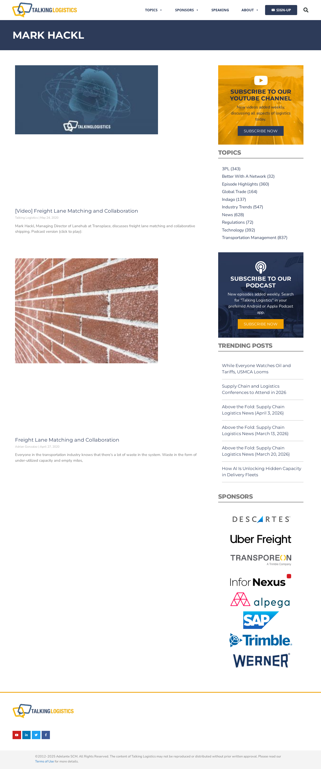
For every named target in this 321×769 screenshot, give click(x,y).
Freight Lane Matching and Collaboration (67, 440)
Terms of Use (44, 761)
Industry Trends (237, 207)
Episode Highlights (240, 184)
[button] (306, 10)
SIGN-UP (283, 10)
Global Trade (234, 192)
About (250, 10)
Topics (154, 10)
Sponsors (187, 10)
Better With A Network (244, 176)
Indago (228, 199)
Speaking (220, 10)
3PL (225, 169)
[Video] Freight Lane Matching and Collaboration (76, 211)
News (227, 215)
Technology (233, 230)
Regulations (233, 222)
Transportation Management (249, 238)
